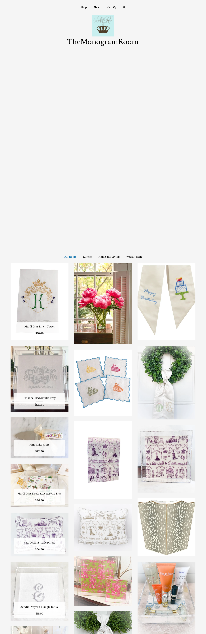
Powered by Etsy (166, 622)
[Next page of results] (116, 583)
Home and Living (109, 61)
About (97, 7)
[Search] (124, 7)
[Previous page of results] (90, 583)
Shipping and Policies (39, 622)
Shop (84, 7)
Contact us (39, 627)
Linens (87, 61)
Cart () (111, 7)
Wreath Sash (134, 61)
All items (70, 61)
